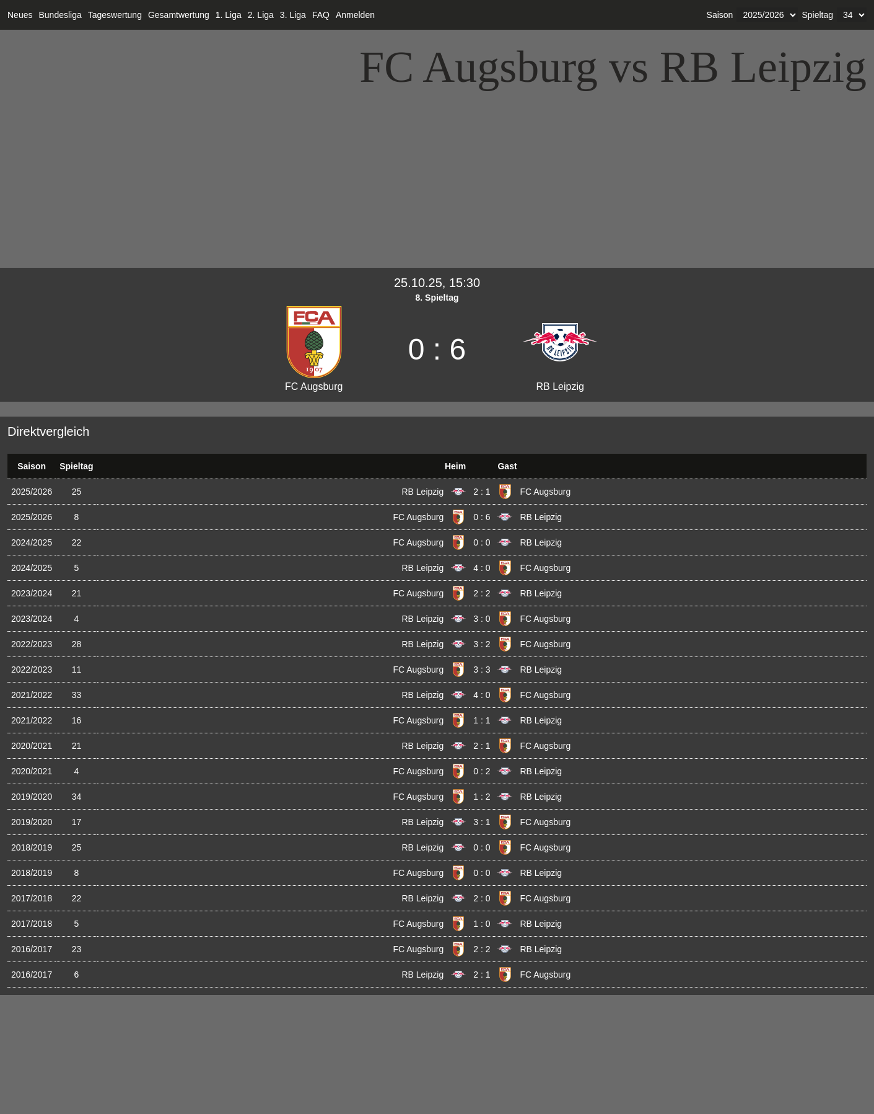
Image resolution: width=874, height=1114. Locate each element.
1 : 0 (481, 924)
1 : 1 (481, 720)
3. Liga (293, 15)
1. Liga (229, 15)
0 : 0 (481, 542)
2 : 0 (481, 898)
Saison (720, 15)
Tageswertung (115, 15)
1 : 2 (481, 797)
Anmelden (355, 15)
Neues (19, 15)
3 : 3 (481, 669)
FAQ (321, 15)
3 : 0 (481, 619)
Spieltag (817, 15)
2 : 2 (481, 593)
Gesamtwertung (178, 15)
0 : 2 (481, 771)
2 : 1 (481, 492)
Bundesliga (59, 15)
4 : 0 (481, 568)
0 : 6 (481, 517)
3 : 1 (481, 822)
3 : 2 (481, 644)
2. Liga (261, 15)
